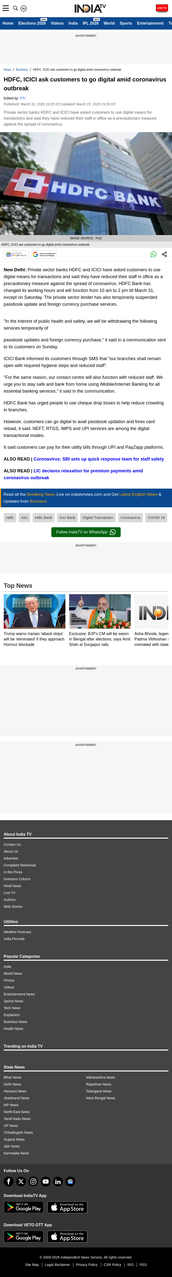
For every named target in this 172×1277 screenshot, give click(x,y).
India (73, 23)
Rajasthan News (98, 1084)
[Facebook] (9, 1181)
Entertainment (150, 23)
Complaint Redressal (20, 865)
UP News (11, 1126)
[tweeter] (21, 1181)
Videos (57, 23)
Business (22, 69)
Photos (9, 980)
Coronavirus (131, 517)
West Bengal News (100, 1098)
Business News (15, 1022)
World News (13, 973)
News (7, 69)
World (109, 23)
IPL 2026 (91, 23)
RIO (130, 1265)
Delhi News (12, 1084)
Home (7, 23)
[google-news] (70, 1181)
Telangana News (99, 1091)
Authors (10, 900)
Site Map (32, 1265)
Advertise (11, 858)
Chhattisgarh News (18, 1132)
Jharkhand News (16, 1098)
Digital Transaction (98, 517)
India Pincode (14, 939)
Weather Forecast (17, 932)
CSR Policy (112, 1265)
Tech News (12, 1008)
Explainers (12, 1015)
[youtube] (46, 1181)
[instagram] (33, 1181)
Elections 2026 (32, 23)
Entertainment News (19, 994)
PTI (22, 98)
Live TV (9, 893)
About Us (11, 851)
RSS (143, 1265)
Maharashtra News (100, 1077)
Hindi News (12, 886)
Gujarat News (14, 1139)
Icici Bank (67, 517)
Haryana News (15, 1091)
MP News (11, 1105)
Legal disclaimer (57, 1265)
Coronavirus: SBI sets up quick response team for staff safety (99, 459)
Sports (126, 23)
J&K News (12, 1146)
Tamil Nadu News (17, 1119)
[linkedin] (58, 1181)
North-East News (17, 1112)
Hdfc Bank (43, 517)
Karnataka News (16, 1153)
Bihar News (12, 1077)
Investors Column (17, 879)
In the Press (13, 872)
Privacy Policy (86, 1265)
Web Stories (13, 907)
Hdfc (10, 517)
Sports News (13, 1001)
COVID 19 (156, 517)
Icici (24, 517)
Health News (13, 1029)
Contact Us (12, 844)
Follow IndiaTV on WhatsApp (85, 532)
